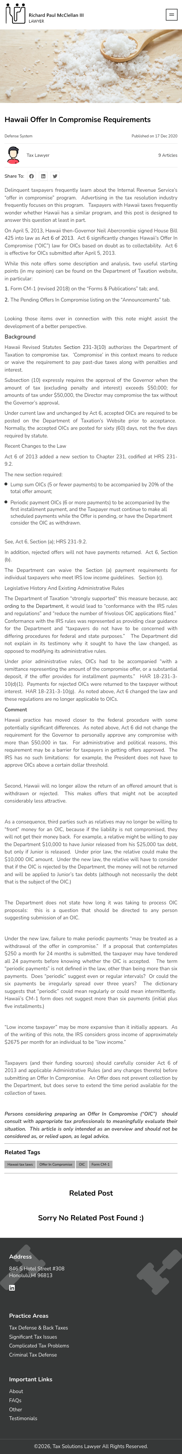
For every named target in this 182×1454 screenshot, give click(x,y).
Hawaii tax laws (20, 1164)
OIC (82, 1164)
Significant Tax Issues (33, 1337)
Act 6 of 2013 (57, 238)
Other (15, 1409)
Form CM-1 (101, 1164)
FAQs (15, 1400)
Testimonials (23, 1418)
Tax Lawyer (38, 155)
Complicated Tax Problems (39, 1345)
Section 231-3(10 (84, 347)
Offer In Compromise (55, 1164)
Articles (168, 155)
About (16, 1391)
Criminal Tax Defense (33, 1355)
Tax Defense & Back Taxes (38, 1328)
